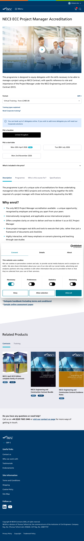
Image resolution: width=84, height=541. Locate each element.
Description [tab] (7, 178)
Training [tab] (17, 344)
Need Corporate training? (12, 111)
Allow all (68, 293)
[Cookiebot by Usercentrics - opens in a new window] (72, 246)
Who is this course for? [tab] (37, 178)
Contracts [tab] (6, 344)
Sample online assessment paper (18, 304)
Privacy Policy (7, 534)
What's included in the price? (14, 166)
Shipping (6, 485)
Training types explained (11, 107)
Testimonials (8, 463)
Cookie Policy (8, 489)
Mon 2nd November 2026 (21, 156)
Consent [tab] (14, 252)
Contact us (7, 454)
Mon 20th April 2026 (19, 147)
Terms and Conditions (11, 481)
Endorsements (8, 468)
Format (5, 96)
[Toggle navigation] (16, 9)
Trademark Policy (29, 534)
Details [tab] (42, 252)
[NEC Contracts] (7, 9)
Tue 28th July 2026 (62, 147)
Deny (15, 293)
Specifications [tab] (55, 178)
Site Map (6, 494)
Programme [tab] (20, 178)
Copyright (17, 534)
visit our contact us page (44, 419)
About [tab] (69, 252)
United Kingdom (21, 135)
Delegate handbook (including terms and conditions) (28, 301)
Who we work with (10, 459)
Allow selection (42, 293)
